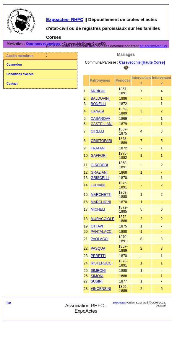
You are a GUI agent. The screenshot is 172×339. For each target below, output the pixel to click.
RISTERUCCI (101, 263)
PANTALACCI (102, 232)
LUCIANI (98, 185)
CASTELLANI (101, 124)
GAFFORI (98, 156)
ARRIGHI (97, 91)
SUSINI (97, 281)
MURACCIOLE (102, 219)
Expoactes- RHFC (64, 19)
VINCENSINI (101, 289)
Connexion (14, 64)
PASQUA (98, 248)
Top (8, 302)
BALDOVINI (100, 98)
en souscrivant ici (153, 46)
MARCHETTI (101, 195)
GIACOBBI (99, 165)
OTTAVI (97, 226)
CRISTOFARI (101, 141)
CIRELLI (97, 131)
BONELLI (98, 104)
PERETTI (98, 256)
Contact (12, 83)
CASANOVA (100, 119)
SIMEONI (98, 271)
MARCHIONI (101, 202)
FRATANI (98, 148)
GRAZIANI (99, 172)
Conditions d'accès (20, 74)
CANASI (97, 111)
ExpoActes (119, 302)
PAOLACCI (99, 239)
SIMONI (97, 276)
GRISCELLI (100, 178)
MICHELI (98, 209)
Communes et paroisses (43, 43)
